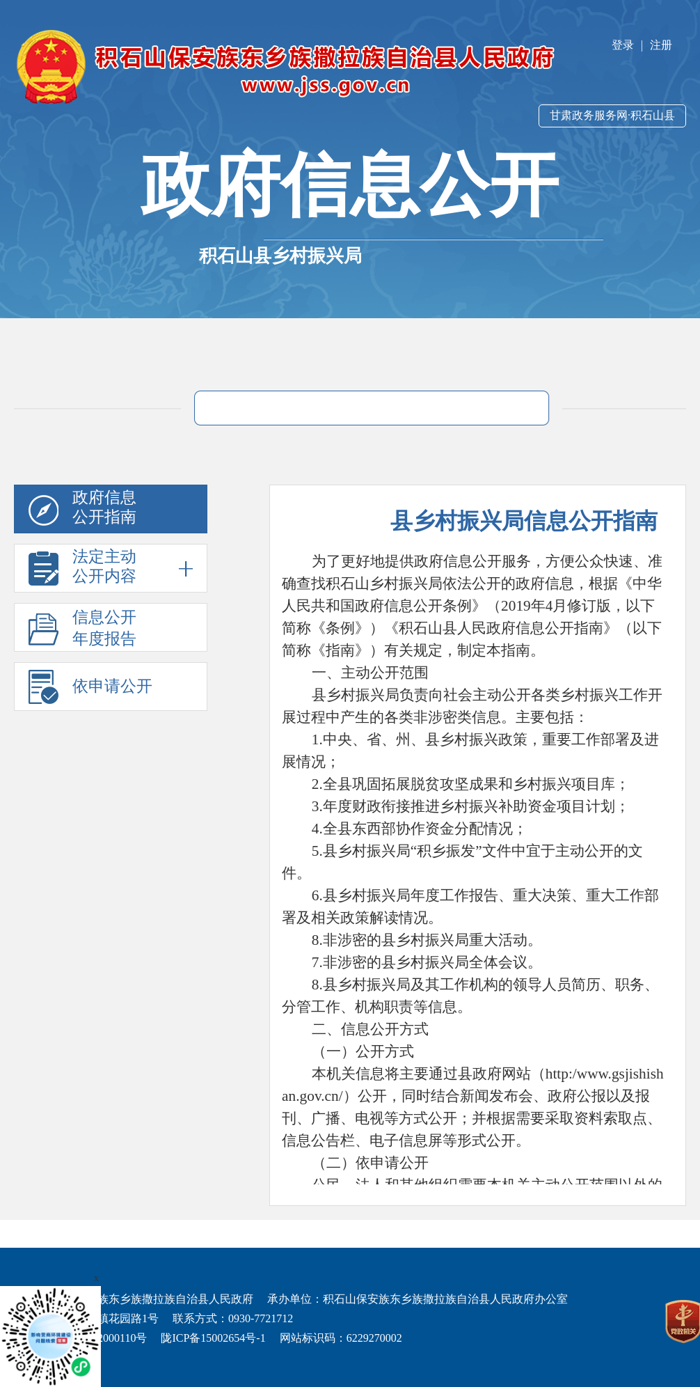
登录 (623, 45)
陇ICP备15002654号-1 (213, 1338)
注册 (661, 45)
